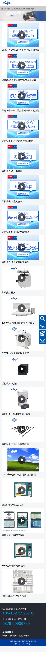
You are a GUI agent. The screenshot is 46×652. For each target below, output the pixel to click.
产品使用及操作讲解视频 (24, 9)
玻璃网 (5, 636)
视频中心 (10, 9)
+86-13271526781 (18, 613)
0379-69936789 (16, 623)
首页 (3, 9)
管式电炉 (13, 636)
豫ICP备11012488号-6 (23, 644)
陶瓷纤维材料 (24, 636)
